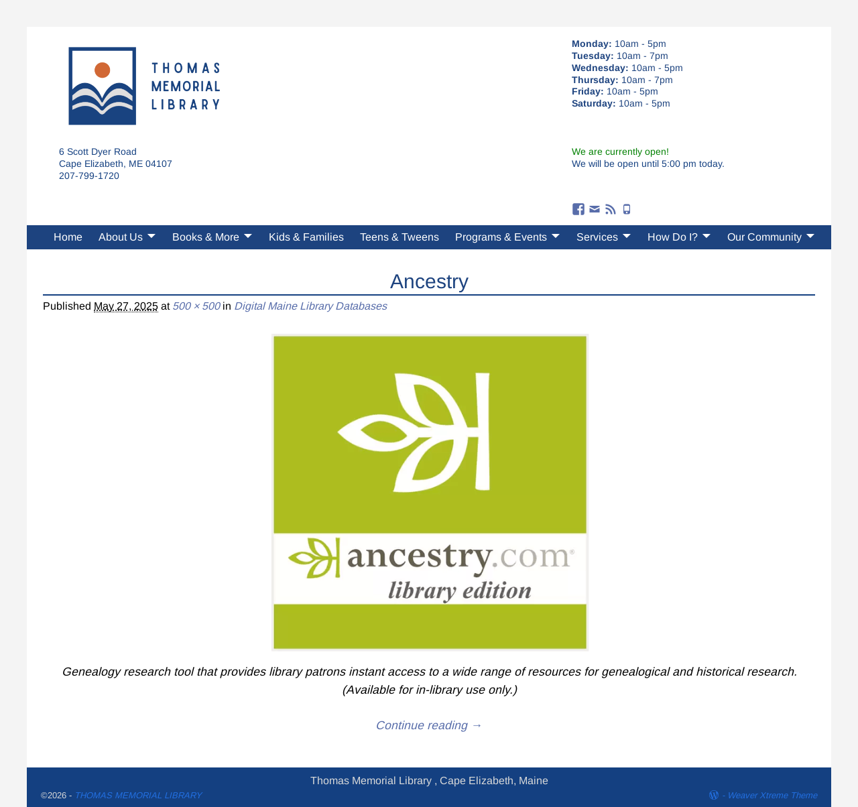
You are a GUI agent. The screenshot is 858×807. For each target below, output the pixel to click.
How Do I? (673, 237)
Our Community (764, 237)
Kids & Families (306, 237)
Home (68, 237)
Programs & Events (501, 237)
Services (597, 237)
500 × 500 (196, 306)
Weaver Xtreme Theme (772, 795)
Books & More (205, 237)
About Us (121, 237)
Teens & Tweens (399, 237)
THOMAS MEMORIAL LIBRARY (138, 795)
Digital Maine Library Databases (310, 306)
